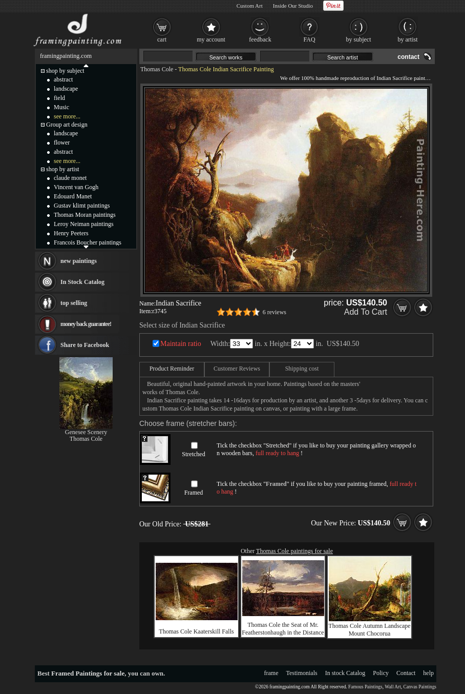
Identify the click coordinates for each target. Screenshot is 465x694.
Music (61, 107)
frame (271, 673)
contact (408, 56)
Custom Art (250, 6)
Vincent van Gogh (76, 187)
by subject (358, 39)
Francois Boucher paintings (87, 242)
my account (211, 39)
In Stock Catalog (82, 281)
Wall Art (393, 686)
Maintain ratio (180, 344)
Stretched (193, 454)
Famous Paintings (365, 686)
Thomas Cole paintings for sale (294, 551)
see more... (67, 116)
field (59, 97)
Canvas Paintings (419, 686)
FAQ (309, 39)
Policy (381, 673)
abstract (63, 79)
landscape (66, 88)
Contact (405, 673)
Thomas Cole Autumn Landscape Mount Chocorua (369, 629)
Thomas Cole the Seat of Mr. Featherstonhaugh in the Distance (283, 628)
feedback (260, 39)
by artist (408, 39)
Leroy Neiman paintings (84, 224)
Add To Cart (365, 312)
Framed (193, 492)
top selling (73, 303)
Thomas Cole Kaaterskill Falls (196, 631)
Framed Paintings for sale (87, 673)
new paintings (78, 260)
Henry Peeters (71, 233)
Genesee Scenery (86, 432)
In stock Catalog (345, 673)
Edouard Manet (73, 196)
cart (161, 39)
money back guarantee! (85, 324)
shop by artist (62, 169)
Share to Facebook (84, 345)
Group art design (67, 124)
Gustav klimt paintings (82, 205)
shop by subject (65, 70)
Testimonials (302, 673)
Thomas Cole (156, 69)
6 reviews (274, 312)
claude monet (70, 177)
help (428, 673)
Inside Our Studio (293, 6)
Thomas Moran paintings (85, 214)
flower (62, 142)
